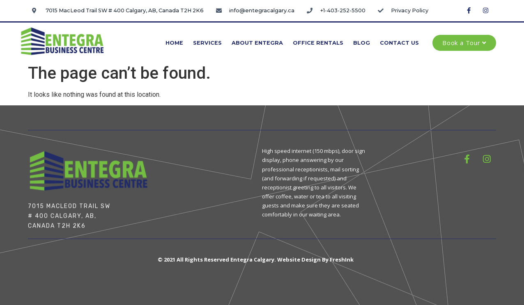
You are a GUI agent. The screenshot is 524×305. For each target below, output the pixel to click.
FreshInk (342, 259)
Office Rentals (318, 43)
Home (174, 43)
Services (207, 43)
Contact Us (399, 43)
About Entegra (257, 43)
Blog (361, 43)
